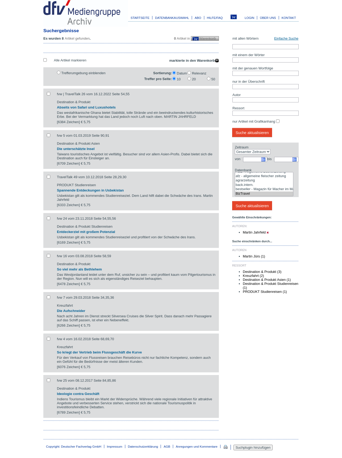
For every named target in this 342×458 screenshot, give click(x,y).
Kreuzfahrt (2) (253, 276)
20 (194, 79)
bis (269, 159)
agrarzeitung (264, 180)
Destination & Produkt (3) (262, 272)
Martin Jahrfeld (256, 232)
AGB (167, 446)
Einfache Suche (286, 38)
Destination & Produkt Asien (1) (267, 280)
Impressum (114, 446)
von (237, 159)
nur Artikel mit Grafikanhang (253, 121)
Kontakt (289, 17)
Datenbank (243, 170)
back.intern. (264, 185)
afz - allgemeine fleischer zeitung (264, 176)
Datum (182, 73)
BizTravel (264, 193)
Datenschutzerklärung (143, 446)
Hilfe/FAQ (215, 17)
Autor (236, 95)
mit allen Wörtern (245, 38)
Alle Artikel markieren (70, 60)
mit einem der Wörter (248, 55)
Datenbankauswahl (172, 17)
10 (179, 79)
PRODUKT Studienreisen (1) (265, 292)
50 (213, 79)
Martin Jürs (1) (254, 256)
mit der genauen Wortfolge (252, 68)
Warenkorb (207, 38)
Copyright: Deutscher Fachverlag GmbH (73, 446)
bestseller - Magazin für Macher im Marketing (264, 189)
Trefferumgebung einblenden (83, 73)
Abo (198, 17)
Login (249, 17)
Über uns (268, 17)
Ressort (238, 108)
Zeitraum (241, 147)
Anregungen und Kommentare (197, 446)
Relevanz (199, 73)
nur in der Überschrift (248, 82)
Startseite (140, 17)
